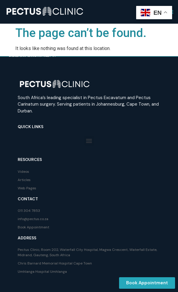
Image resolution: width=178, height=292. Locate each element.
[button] (89, 141)
